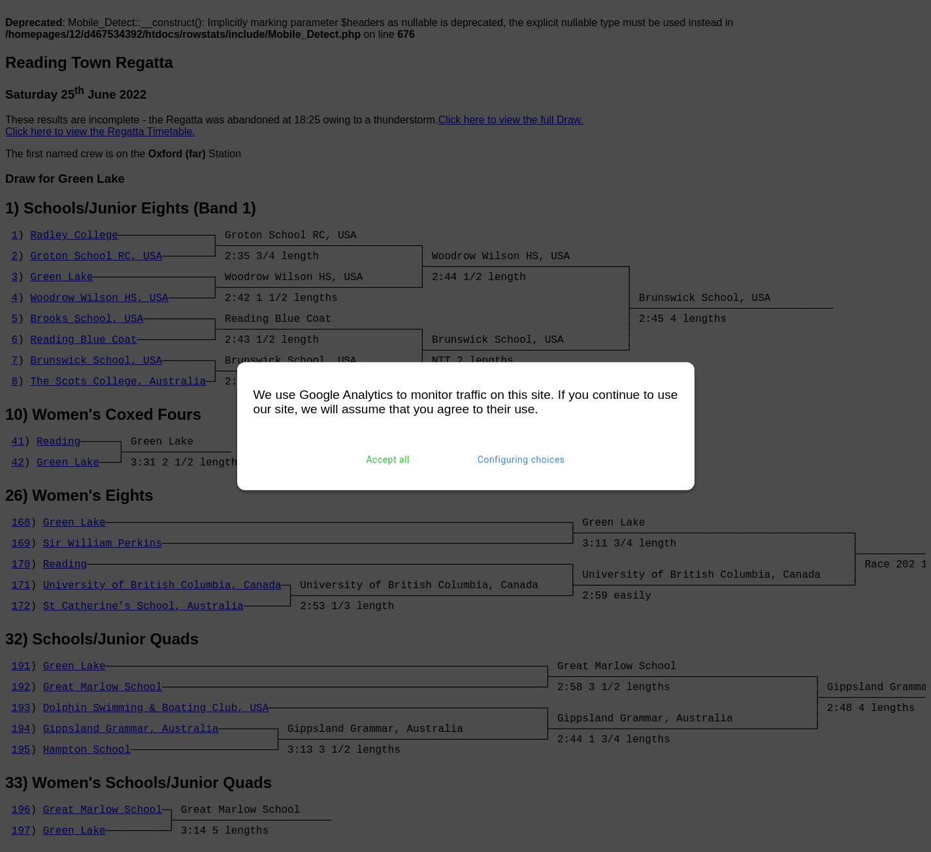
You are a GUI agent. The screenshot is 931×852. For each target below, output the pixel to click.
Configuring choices (521, 460)
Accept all (388, 460)
